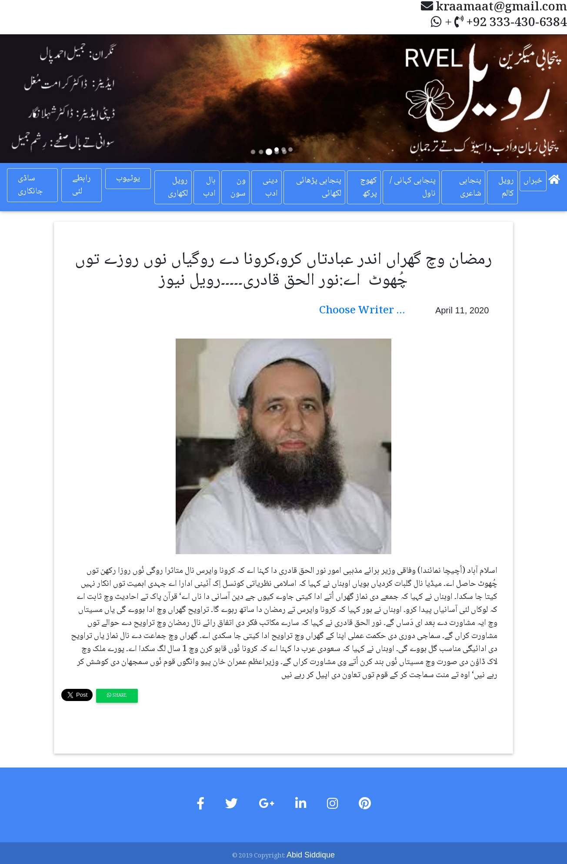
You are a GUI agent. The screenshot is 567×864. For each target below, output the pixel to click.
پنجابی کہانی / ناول (413, 187)
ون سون (238, 187)
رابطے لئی (81, 185)
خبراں (533, 180)
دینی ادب (270, 187)
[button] (42, 98)
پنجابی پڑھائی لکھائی (318, 187)
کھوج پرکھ (368, 187)
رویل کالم (506, 187)
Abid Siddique (311, 855)
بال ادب (209, 187)
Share (117, 695)
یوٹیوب (128, 178)
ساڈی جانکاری (30, 185)
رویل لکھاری (178, 187)
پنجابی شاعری (470, 187)
